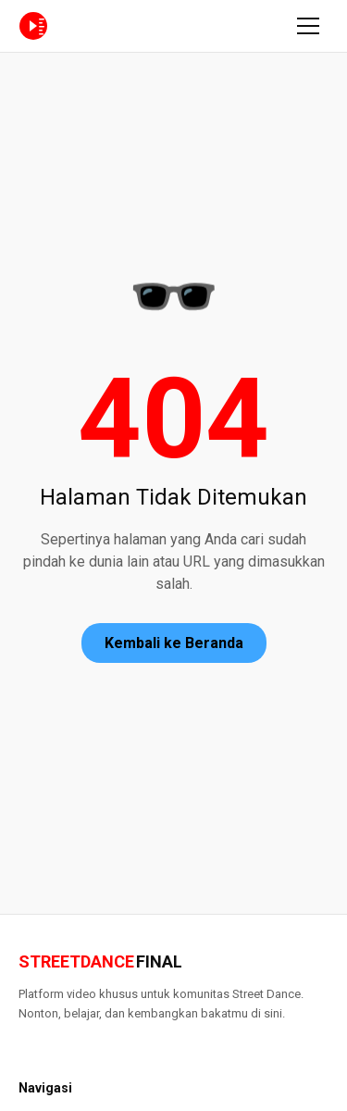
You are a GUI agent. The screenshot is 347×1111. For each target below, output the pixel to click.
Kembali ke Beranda (174, 643)
